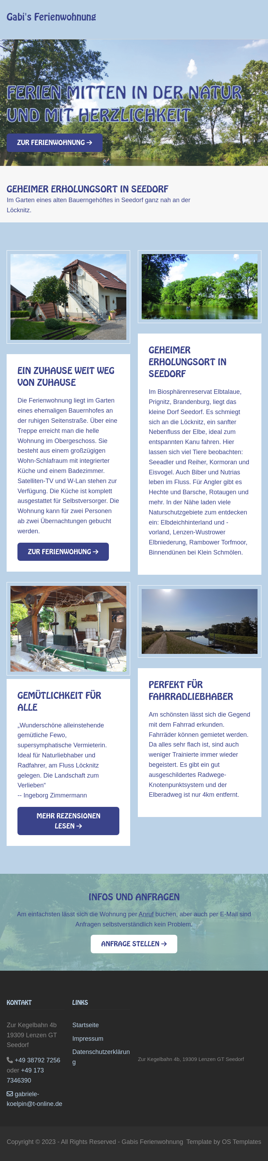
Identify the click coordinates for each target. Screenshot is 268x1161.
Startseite (85, 1025)
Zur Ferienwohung (63, 551)
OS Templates (241, 1141)
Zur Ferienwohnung (54, 142)
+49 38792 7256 (37, 1060)
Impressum (87, 1038)
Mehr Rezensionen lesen (68, 821)
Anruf (146, 914)
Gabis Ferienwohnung (152, 1141)
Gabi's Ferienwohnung (51, 16)
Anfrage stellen (134, 943)
